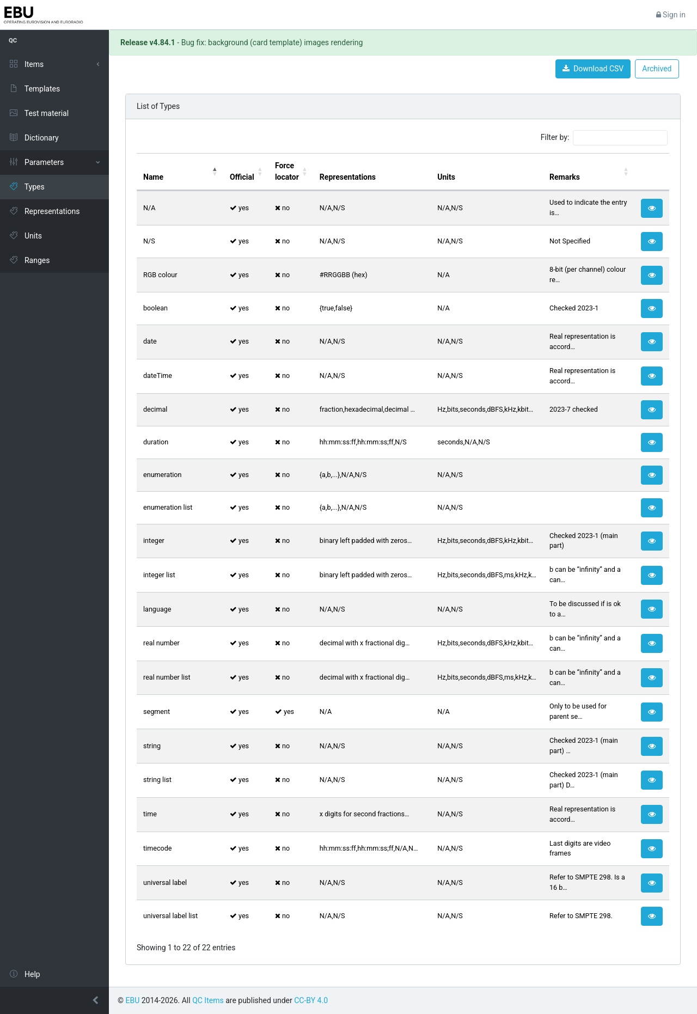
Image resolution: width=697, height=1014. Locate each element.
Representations (44, 211)
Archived (656, 68)
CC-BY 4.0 (311, 1000)
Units (25, 235)
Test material (39, 113)
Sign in (671, 14)
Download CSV (593, 68)
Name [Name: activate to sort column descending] (153, 177)
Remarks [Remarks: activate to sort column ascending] (564, 177)
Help (24, 974)
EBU (132, 1000)
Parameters (36, 162)
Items (26, 64)
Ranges (29, 260)
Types (27, 186)
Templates (34, 88)
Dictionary (34, 137)
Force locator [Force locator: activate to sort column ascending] (287, 171)
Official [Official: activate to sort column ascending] (242, 177)
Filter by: (604, 137)
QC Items (208, 1000)
